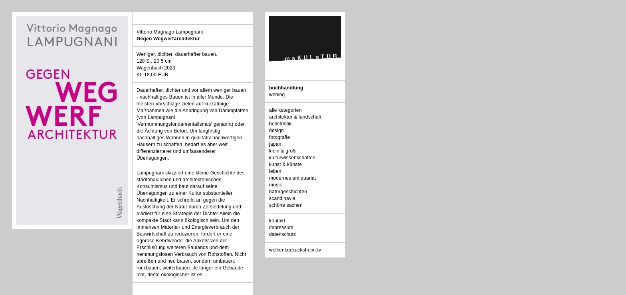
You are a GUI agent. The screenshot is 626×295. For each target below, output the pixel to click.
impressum (281, 227)
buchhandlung (286, 88)
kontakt (277, 221)
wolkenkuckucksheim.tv (295, 250)
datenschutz (282, 234)
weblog (277, 94)
